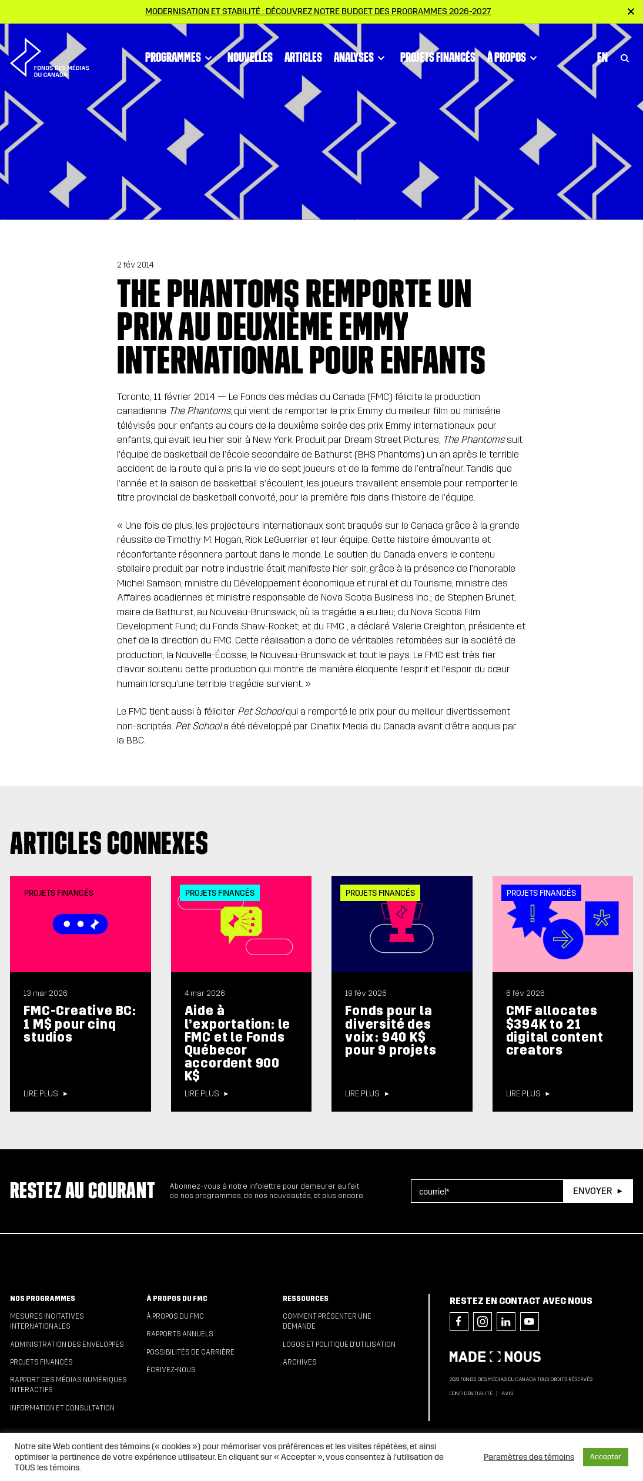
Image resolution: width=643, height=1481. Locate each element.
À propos (514, 54)
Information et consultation (62, 1408)
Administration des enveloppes (67, 1344)
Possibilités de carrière (190, 1352)
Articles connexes (109, 843)
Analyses (361, 54)
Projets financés (437, 53)
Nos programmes (42, 1299)
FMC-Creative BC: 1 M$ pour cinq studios (80, 1024)
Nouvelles (250, 53)
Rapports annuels (179, 1334)
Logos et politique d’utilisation (339, 1344)
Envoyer (592, 1190)
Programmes (180, 54)
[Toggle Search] (625, 53)
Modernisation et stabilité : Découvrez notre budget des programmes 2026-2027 (318, 11)
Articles (303, 53)
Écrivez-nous (171, 1370)
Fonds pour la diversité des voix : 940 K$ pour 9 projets (390, 1030)
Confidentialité (471, 1393)
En (602, 53)
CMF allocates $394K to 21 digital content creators (555, 1030)
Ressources (306, 1299)
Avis (507, 1393)
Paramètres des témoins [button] (529, 1457)
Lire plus (41, 1094)
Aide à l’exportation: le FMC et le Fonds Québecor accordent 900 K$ (238, 1043)
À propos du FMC (176, 1299)
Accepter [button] (605, 1457)
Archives (300, 1362)
